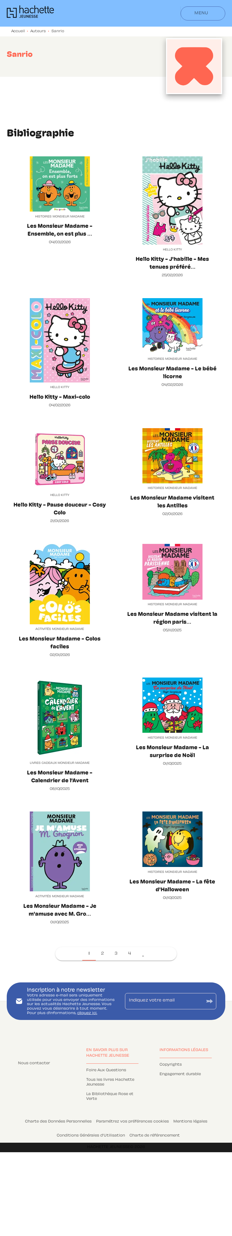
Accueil (18, 31)
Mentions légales (190, 1121)
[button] (89, 954)
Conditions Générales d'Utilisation (91, 1135)
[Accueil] (30, 13)
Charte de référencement (154, 1135)
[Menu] (203, 13)
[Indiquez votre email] (163, 1001)
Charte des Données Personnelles (58, 1121)
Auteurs (38, 31)
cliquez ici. (87, 1013)
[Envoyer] (209, 1001)
